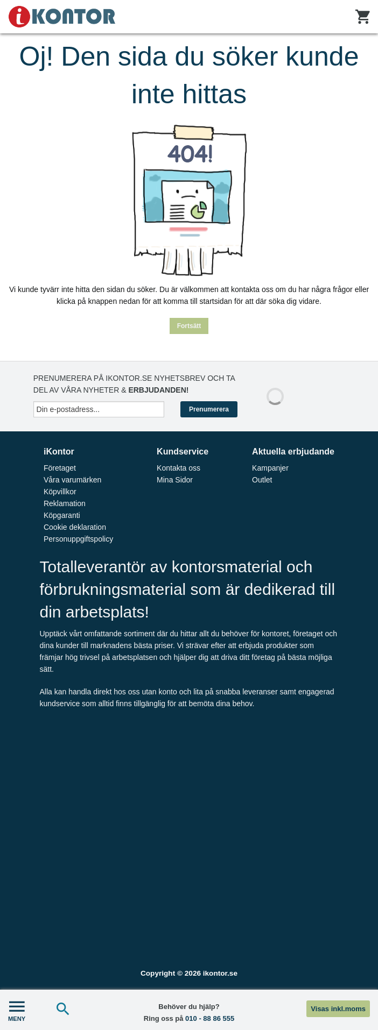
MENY (16, 1010)
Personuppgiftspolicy (78, 539)
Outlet (262, 479)
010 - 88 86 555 (209, 1018)
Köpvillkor (60, 491)
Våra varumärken (72, 479)
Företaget (60, 468)
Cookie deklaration (75, 527)
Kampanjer (270, 468)
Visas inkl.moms (338, 1009)
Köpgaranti (62, 515)
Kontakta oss (178, 468)
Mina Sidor (175, 479)
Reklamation (65, 503)
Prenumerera (209, 409)
